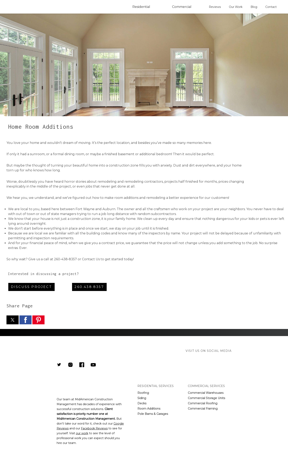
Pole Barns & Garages (152, 414)
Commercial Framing (203, 408)
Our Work (235, 7)
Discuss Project (31, 287)
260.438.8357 (89, 287)
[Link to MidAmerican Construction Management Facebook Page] (81, 365)
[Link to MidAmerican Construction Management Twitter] (59, 365)
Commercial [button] (181, 7)
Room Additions (148, 408)
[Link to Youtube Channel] (93, 365)
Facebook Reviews (94, 428)
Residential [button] (141, 7)
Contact (271, 7)
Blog (254, 7)
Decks (141, 403)
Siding (141, 398)
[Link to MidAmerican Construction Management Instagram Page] (70, 365)
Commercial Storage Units (206, 398)
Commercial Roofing (202, 403)
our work (82, 433)
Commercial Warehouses (205, 393)
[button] (12, 319)
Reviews (215, 7)
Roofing (143, 393)
